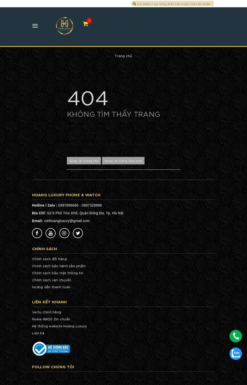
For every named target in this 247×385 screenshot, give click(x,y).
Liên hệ (38, 333)
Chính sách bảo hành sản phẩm (59, 266)
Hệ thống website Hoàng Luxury (59, 326)
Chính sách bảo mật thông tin (57, 273)
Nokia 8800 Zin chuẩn (51, 319)
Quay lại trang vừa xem (123, 160)
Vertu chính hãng (46, 312)
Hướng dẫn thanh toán (51, 287)
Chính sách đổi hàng (49, 259)
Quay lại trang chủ (84, 160)
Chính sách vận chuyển (51, 280)
